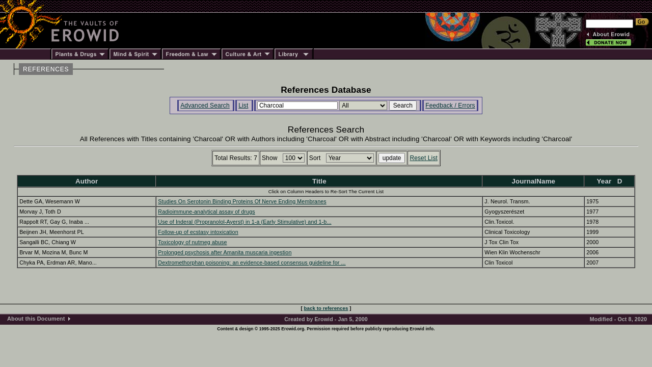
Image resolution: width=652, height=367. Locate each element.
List (243, 105)
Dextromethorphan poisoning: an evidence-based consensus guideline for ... (251, 262)
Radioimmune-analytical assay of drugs (206, 211)
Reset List (424, 158)
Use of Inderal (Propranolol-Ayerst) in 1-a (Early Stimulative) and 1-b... (244, 222)
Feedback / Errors (450, 105)
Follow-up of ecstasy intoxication (198, 232)
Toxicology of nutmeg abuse (192, 242)
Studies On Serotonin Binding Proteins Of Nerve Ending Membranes (242, 201)
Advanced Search (205, 105)
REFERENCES (46, 69)
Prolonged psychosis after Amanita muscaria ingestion (224, 252)
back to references (326, 308)
